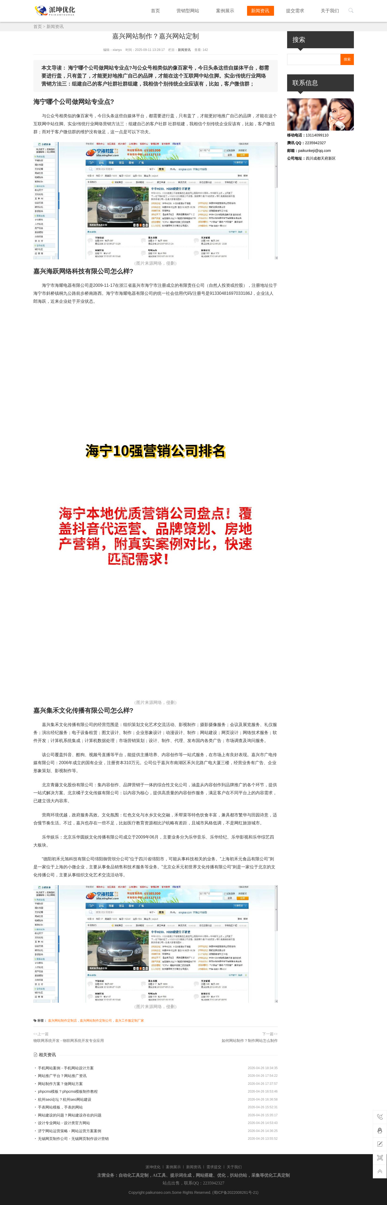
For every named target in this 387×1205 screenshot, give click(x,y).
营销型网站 (204, 10)
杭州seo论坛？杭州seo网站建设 (62, 1099)
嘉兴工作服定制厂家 (129, 1020)
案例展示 (237, 10)
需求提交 (213, 1167)
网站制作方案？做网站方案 (58, 1084)
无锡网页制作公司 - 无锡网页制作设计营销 (71, 1139)
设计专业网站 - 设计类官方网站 (61, 1123)
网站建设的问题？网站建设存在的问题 (67, 1115)
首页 (174, 10)
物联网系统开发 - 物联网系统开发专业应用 (68, 1040)
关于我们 (332, 10)
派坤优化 (153, 1167)
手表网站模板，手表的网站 (58, 1107)
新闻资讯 (269, 10)
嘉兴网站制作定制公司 (96, 1020)
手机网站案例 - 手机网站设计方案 (63, 1068)
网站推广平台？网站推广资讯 (60, 1076)
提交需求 (300, 10)
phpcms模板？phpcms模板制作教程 (65, 1091)
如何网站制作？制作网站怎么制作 (250, 1040)
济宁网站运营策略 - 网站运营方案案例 (67, 1131)
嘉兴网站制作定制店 (62, 1020)
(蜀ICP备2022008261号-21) (235, 1192)
